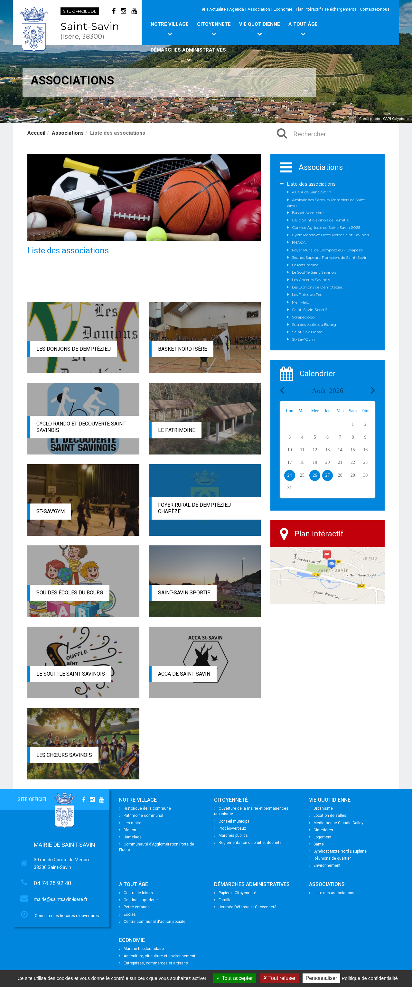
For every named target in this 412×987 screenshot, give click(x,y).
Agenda (236, 9)
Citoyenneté (214, 28)
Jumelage (130, 837)
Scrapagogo (303, 317)
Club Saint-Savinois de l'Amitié (320, 220)
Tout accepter (234, 978)
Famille (222, 900)
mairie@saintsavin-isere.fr (61, 899)
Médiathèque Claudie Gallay (336, 823)
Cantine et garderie (138, 900)
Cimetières (321, 830)
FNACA (299, 242)
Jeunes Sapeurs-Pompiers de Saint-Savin (330, 257)
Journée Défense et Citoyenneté (245, 907)
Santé (316, 844)
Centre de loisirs (136, 893)
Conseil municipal (232, 821)
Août (327, 390)
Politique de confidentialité (370, 978)
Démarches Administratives (188, 54)
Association (259, 9)
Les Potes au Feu (307, 294)
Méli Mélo (300, 302)
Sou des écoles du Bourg (69, 593)
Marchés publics (231, 835)
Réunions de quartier (330, 858)
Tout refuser (279, 978)
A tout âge (303, 28)
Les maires (131, 823)
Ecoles (127, 914)
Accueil (36, 133)
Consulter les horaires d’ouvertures (67, 915)
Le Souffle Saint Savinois (70, 674)
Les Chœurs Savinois (64, 755)
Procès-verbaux (230, 828)
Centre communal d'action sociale (152, 921)
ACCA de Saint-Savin (184, 674)
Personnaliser (321, 978)
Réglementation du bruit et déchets (248, 842)
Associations (68, 133)
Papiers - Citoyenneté (235, 893)
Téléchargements (340, 9)
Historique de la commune (145, 808)
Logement (320, 837)
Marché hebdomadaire (141, 948)
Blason (127, 830)
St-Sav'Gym (50, 511)
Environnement (325, 865)
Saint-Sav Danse (307, 331)
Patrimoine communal (141, 815)
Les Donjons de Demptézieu (73, 349)
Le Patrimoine (176, 430)
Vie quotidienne (259, 28)
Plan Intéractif (308, 9)
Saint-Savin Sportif (184, 593)
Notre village (170, 28)
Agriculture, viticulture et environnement (157, 956)
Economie (283, 9)
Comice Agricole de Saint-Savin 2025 (326, 227)
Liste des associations (311, 184)
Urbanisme (321, 808)
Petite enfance (134, 907)
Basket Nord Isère (182, 349)
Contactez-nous (374, 9)
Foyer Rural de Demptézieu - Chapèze (327, 250)
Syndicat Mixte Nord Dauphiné (338, 851)
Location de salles (327, 815)
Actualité (217, 9)
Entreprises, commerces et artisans (153, 963)
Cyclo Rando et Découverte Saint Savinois (330, 234)
